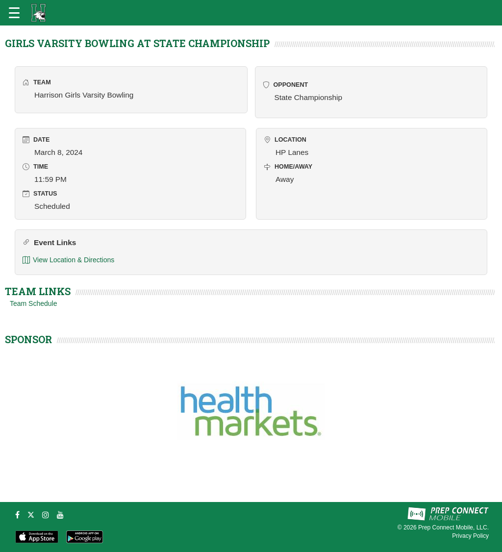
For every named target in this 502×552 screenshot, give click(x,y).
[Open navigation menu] (14, 12)
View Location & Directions (68, 260)
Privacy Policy (470, 535)
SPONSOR (28, 339)
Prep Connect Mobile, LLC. (453, 527)
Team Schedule (33, 303)
